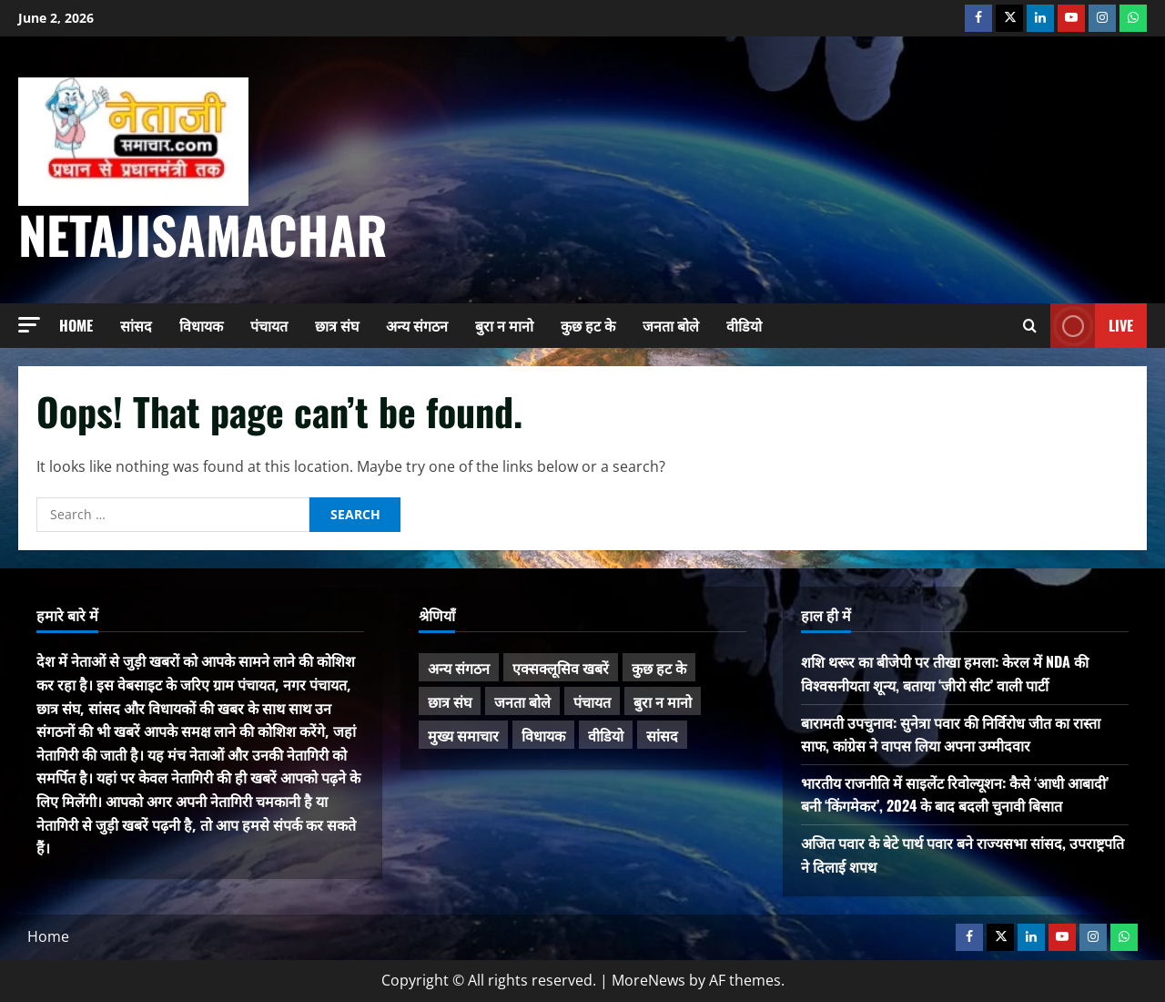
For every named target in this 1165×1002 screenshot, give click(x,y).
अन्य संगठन (417, 325)
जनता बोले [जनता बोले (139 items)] (522, 701)
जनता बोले (671, 325)
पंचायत (269, 325)
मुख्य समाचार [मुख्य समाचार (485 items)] (463, 735)
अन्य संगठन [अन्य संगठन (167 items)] (459, 668)
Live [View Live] (1091, 325)
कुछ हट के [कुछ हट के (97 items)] (659, 668)
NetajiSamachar (203, 233)
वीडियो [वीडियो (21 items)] (605, 735)
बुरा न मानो (504, 325)
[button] (29, 324)
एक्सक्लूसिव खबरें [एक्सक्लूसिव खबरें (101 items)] (560, 668)
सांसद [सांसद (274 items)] (662, 735)
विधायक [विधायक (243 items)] (543, 735)
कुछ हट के (588, 325)
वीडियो (744, 325)
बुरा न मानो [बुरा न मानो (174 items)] (662, 701)
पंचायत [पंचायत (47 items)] (592, 701)
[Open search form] (1030, 325)
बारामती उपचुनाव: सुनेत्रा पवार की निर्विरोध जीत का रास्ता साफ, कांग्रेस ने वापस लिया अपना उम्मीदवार (950, 734)
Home (76, 325)
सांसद (136, 325)
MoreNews (648, 980)
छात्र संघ (337, 325)
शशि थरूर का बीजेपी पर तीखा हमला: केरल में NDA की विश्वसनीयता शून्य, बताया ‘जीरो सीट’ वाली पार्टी (945, 673)
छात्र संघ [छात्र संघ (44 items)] (449, 701)
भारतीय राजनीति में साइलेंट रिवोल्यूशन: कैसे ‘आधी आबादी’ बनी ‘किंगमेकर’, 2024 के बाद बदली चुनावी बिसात (955, 794)
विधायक (201, 325)
